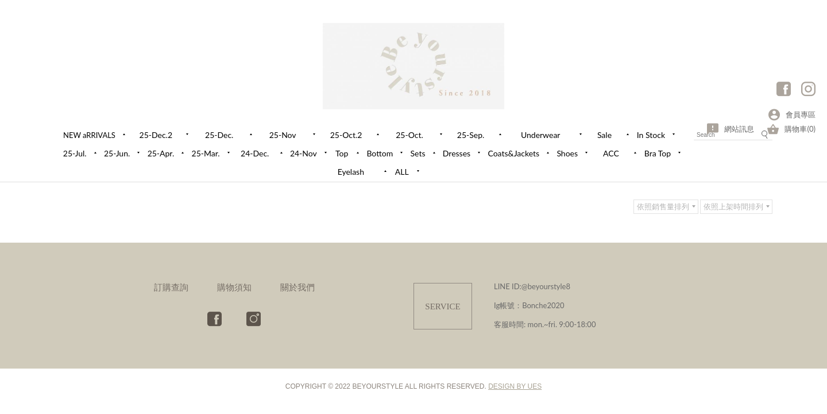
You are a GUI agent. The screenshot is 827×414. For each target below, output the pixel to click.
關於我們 (297, 287)
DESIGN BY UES (515, 386)
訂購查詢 (171, 287)
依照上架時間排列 (733, 206)
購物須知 (234, 287)
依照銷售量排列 (663, 206)
